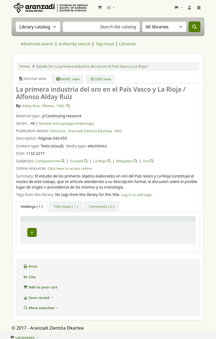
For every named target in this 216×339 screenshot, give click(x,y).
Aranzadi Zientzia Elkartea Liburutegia (26, 7)
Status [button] (176, 221)
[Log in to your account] (189, 8)
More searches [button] (39, 306)
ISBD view (100, 78)
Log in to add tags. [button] (136, 194)
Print (30, 264)
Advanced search (37, 43)
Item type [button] (32, 221)
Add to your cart (40, 285)
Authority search (74, 43)
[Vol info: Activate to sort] (114, 221)
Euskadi (76, 160)
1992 (118, 130)
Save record (36, 295)
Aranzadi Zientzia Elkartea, (90, 130)
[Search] (194, 27)
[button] (99, 8)
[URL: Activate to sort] (150, 221)
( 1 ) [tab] (32, 206)
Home (25, 66)
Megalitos (124, 160)
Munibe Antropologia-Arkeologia (66, 123)
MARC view (68, 78)
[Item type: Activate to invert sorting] (37, 221)
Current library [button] (69, 221)
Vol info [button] (105, 221)
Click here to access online (70, 168)
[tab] (66, 207)
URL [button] (139, 221)
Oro (146, 160)
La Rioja (99, 160)
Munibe (64, 231)
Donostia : (58, 130)
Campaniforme (47, 160)
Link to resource (148, 231)
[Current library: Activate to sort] (74, 221)
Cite (29, 275)
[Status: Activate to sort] (182, 221)
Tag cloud (104, 43)
